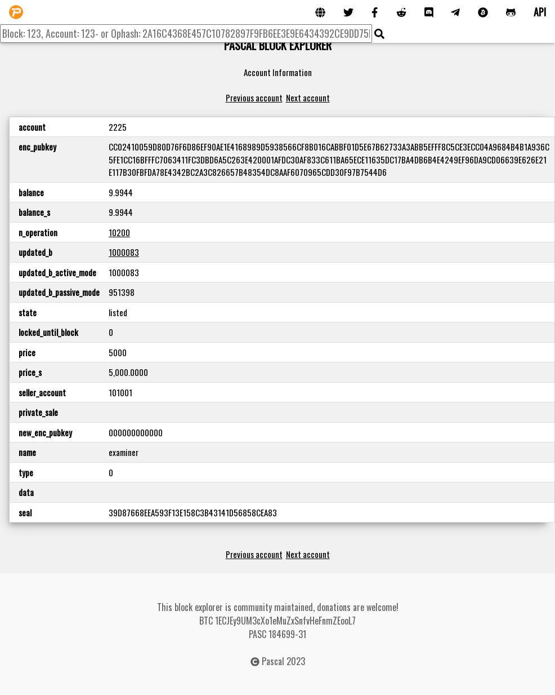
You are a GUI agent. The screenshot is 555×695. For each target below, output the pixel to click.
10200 (119, 232)
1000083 (124, 252)
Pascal (273, 661)
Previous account (254, 97)
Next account (308, 97)
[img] (379, 34)
